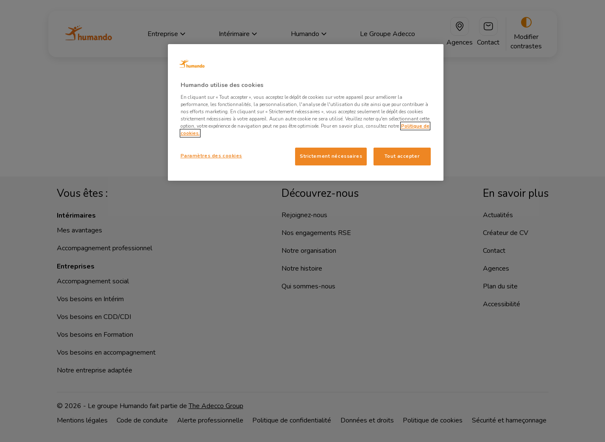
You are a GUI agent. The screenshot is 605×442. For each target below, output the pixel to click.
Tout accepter (402, 156)
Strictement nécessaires (331, 156)
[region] (305, 112)
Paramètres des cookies (212, 155)
